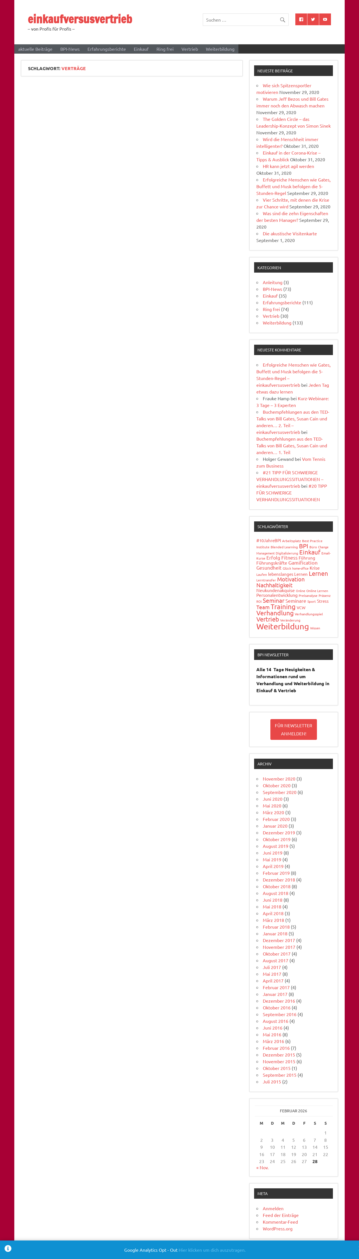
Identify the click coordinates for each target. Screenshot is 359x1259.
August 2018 (275, 893)
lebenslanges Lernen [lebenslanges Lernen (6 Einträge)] (288, 574)
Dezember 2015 (279, 1054)
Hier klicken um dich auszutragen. (212, 1250)
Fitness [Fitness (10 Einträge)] (289, 557)
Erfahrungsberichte (107, 49)
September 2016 (279, 1014)
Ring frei (165, 49)
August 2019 (275, 846)
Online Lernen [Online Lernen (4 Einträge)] (317, 590)
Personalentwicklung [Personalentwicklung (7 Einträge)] (277, 595)
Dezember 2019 (279, 832)
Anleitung (272, 282)
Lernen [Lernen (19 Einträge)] (318, 573)
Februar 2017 (276, 987)
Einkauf (141, 49)
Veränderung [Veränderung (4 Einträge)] (290, 620)
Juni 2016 (272, 1027)
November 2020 (279, 778)
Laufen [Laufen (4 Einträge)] (261, 574)
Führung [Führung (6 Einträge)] (307, 557)
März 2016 (273, 1041)
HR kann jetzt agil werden (288, 166)
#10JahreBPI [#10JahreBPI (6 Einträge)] (268, 540)
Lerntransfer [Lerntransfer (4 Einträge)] (266, 580)
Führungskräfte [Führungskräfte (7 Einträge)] (271, 562)
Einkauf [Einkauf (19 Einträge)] (309, 552)
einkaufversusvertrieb (80, 19)
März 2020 (273, 812)
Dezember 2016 (279, 1000)
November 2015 (279, 1061)
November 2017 (279, 947)
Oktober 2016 (277, 1007)
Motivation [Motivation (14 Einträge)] (291, 579)
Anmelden (273, 1208)
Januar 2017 (275, 994)
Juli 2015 (272, 1081)
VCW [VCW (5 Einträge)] (301, 607)
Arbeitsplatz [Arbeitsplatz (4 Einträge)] (291, 540)
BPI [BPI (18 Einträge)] (303, 545)
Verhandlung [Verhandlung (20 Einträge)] (275, 613)
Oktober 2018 (277, 886)
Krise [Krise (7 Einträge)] (315, 567)
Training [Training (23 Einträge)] (283, 606)
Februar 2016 (276, 1048)
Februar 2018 (276, 926)
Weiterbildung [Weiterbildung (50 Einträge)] (282, 626)
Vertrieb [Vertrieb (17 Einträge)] (267, 619)
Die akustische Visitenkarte (290, 233)
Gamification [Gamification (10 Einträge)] (302, 562)
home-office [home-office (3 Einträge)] (300, 568)
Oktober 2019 (277, 839)
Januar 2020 (275, 825)
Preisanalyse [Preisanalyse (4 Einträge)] (308, 595)
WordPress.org (278, 1228)
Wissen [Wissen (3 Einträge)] (315, 628)
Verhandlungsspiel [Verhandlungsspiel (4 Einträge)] (309, 614)
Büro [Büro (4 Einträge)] (313, 547)
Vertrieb (189, 49)
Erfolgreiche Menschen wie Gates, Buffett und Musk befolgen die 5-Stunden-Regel (293, 186)
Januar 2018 (275, 933)
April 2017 (273, 980)
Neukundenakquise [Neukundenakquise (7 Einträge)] (275, 590)
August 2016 (275, 1021)
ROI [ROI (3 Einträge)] (259, 601)
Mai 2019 (272, 859)
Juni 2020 (272, 799)
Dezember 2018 (279, 879)
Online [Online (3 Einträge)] (300, 590)
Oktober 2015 (277, 1068)
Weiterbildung (220, 49)
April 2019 (273, 866)
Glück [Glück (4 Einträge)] (287, 568)
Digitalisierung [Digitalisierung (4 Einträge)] (287, 553)
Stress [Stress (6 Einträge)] (323, 601)
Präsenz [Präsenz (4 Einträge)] (325, 595)
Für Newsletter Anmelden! (293, 729)
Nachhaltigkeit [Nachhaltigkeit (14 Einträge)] (274, 584)
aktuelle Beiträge (35, 49)
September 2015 (279, 1075)
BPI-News (70, 49)
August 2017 (275, 960)
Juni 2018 (272, 900)
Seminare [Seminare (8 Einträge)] (296, 601)
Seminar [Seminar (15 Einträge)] (273, 600)
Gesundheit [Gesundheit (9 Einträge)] (269, 567)
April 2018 (273, 913)
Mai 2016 (272, 1034)
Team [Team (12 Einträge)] (263, 607)
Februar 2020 (276, 819)
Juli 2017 (272, 967)
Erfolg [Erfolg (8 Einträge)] (273, 557)
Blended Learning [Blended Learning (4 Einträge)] (284, 547)
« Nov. (262, 1167)
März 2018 (273, 920)
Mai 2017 (272, 974)
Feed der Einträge (281, 1215)
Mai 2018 (272, 906)
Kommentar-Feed (280, 1222)
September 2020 (279, 792)
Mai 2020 (272, 805)
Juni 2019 (272, 852)
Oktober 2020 (277, 785)
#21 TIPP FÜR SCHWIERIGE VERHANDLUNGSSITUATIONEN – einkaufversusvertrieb (289, 479)
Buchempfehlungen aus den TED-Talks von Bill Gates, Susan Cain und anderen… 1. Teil (291, 445)
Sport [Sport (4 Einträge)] (311, 601)
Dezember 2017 (279, 940)
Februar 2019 (276, 873)
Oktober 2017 (277, 953)
